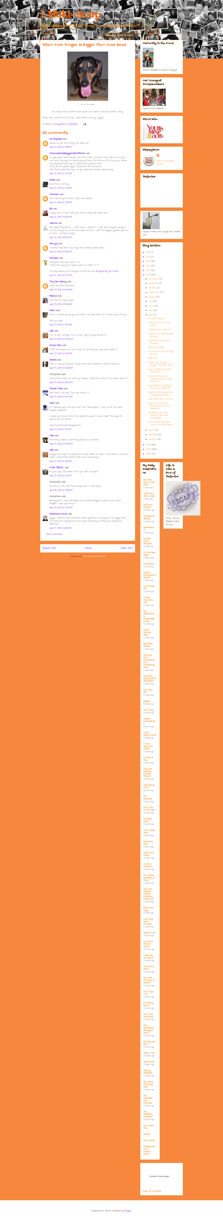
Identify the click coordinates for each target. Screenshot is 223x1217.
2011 (148, 275)
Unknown (54, 194)
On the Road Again (149, 554)
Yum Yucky (148, 710)
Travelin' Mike (56, 388)
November (153, 283)
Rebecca (53, 296)
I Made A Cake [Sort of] (159, 329)
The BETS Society (156, 318)
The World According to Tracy (149, 878)
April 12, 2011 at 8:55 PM (60, 252)
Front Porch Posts (148, 968)
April (151, 315)
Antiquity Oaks (147, 820)
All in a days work (149, 831)
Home (88, 548)
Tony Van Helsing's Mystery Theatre (147, 772)
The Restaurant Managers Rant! (148, 1029)
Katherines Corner (58, 514)
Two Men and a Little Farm (148, 482)
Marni (52, 310)
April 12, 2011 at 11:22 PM (60, 275)
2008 (148, 454)
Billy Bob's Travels (148, 645)
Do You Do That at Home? (148, 944)
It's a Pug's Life (148, 993)
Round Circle (149, 933)
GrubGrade (148, 564)
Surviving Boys (148, 843)
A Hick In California (147, 865)
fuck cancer (149, 1140)
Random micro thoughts (147, 541)
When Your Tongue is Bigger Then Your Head (160, 364)
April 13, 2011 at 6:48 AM (60, 304)
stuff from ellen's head (148, 495)
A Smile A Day (148, 759)
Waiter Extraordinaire (149, 721)
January (152, 439)
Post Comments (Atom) (94, 556)
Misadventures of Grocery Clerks (149, 1150)
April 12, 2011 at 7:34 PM (60, 173)
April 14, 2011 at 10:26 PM (61, 444)
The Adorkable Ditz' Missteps (148, 1099)
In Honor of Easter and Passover (159, 342)
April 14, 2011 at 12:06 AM (61, 368)
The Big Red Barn (149, 1043)
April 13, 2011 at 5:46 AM (60, 290)
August (152, 297)
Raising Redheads (147, 1072)
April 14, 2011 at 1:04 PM (60, 429)
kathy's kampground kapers (149, 575)
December (153, 279)
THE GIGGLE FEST (149, 786)
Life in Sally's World (149, 734)
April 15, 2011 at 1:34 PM (60, 476)
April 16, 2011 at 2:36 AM (61, 490)
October (152, 288)
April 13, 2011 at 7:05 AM (60, 324)
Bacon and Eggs (148, 909)
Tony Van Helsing (57, 281)
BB (50, 209)
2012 (148, 270)
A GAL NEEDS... (56, 467)
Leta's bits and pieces (148, 957)
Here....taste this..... (148, 1127)
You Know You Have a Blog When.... (160, 353)
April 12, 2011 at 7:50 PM (60, 202)
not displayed (55, 139)
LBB (51, 331)
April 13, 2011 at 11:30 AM (60, 353)
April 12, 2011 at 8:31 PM (60, 237)
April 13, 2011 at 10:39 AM (61, 339)
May (150, 310)
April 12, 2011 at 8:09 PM (60, 217)
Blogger (127, 1211)
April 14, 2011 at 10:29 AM (61, 382)
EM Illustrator (147, 798)
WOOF (146, 1134)
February (153, 434)
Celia (51, 435)
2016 (148, 252)
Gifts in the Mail (156, 347)
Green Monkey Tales (147, 633)
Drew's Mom (55, 345)
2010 (148, 445)
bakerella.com (148, 529)
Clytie (52, 403)
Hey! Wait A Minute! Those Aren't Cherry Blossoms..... (159, 406)
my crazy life (147, 691)
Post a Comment (54, 534)
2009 (149, 449)
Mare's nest (149, 1053)
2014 (148, 261)
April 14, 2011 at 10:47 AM (61, 397)
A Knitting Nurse (148, 1004)
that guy (53, 243)
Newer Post (49, 548)
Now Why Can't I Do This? (160, 399)
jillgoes (146, 701)
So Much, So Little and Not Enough (160, 335)
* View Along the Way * (148, 746)
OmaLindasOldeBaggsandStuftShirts (67, 153)
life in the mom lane (148, 1015)
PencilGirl (53, 258)
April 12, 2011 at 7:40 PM (60, 188)
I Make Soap (70, 15)
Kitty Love (153, 358)
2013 (148, 266)
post (55, 503)
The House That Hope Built (148, 1084)
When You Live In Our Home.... (159, 324)
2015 (148, 257)
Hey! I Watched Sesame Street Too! (159, 371)
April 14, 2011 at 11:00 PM (60, 461)
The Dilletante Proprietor (148, 1114)
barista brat (148, 1062)
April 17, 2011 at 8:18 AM (60, 528)
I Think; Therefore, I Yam (148, 600)
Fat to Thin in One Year (149, 809)
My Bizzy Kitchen (147, 506)
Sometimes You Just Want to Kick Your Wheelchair (158, 415)
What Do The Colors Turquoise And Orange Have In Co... (160, 379)
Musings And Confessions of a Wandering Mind (149, 661)
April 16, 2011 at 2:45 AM (60, 507)
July (150, 301)
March (151, 430)
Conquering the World (107, 271)
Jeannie (53, 223)
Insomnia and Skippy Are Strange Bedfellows (160, 394)
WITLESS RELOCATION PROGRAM (149, 679)
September (154, 292)
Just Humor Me (149, 587)
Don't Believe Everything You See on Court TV (160, 387)
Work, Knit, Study (148, 854)
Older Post (126, 548)
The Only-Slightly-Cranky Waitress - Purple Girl (148, 894)
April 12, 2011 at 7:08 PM (60, 147)
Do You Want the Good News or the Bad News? (160, 423)
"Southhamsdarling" (149, 517)
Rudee (52, 180)
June (151, 306)
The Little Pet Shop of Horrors (149, 980)
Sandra (52, 360)
